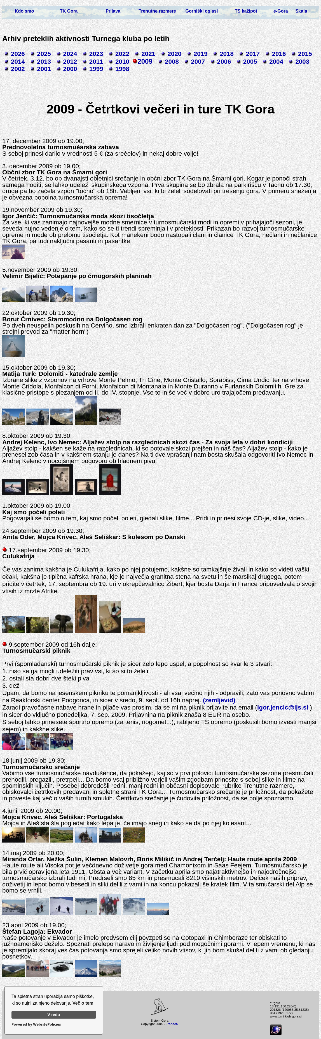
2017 (253, 53)
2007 (198, 61)
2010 (122, 61)
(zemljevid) (219, 700)
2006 (224, 61)
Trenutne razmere (157, 10)
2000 (70, 68)
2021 (148, 53)
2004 (276, 61)
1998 (122, 68)
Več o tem (82, 1003)
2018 (227, 53)
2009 (144, 61)
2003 (302, 61)
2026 (18, 53)
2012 (70, 61)
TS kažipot (246, 10)
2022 (122, 53)
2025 (44, 53)
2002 (18, 68)
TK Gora (69, 10)
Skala (301, 10)
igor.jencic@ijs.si (282, 707)
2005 (250, 61)
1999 (96, 68)
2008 (172, 61)
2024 (70, 53)
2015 (305, 53)
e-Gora (280, 10)
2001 (44, 68)
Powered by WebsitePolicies (36, 1024)
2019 (201, 53)
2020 (175, 53)
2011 (96, 61)
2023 (96, 53)
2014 (18, 61)
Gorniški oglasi (202, 10)
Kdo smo (24, 10)
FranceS (171, 1024)
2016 (279, 53)
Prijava (113, 10)
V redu (54, 1014)
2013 (44, 61)
